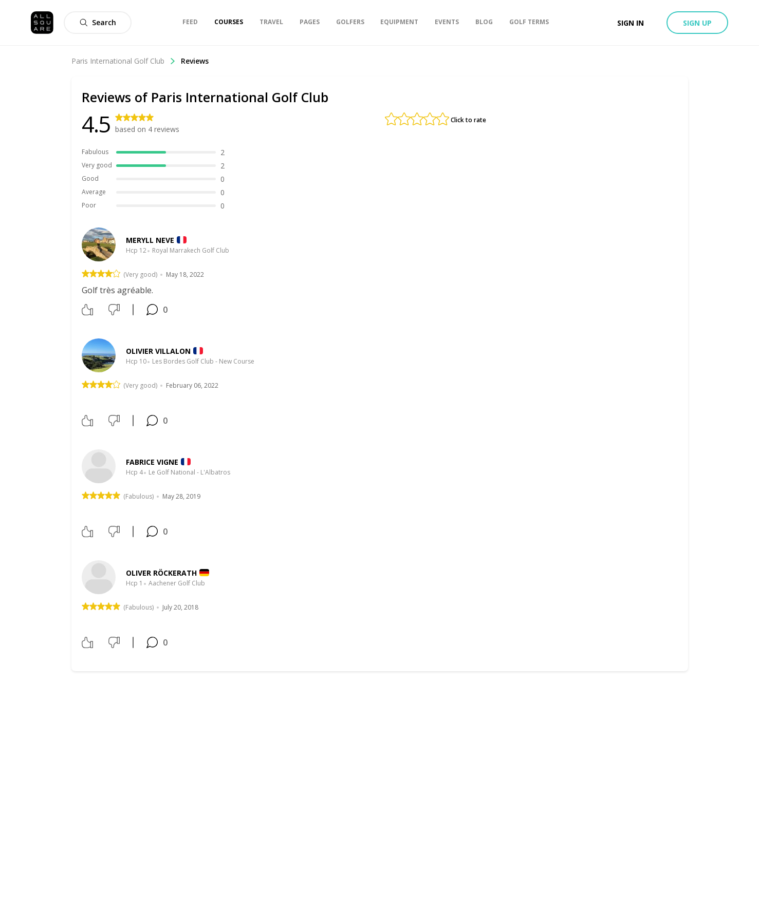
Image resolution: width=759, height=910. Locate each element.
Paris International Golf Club (123, 61)
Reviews (195, 61)
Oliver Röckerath (161, 573)
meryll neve (150, 240)
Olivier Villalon (158, 351)
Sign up (697, 23)
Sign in (630, 23)
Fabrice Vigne (152, 462)
